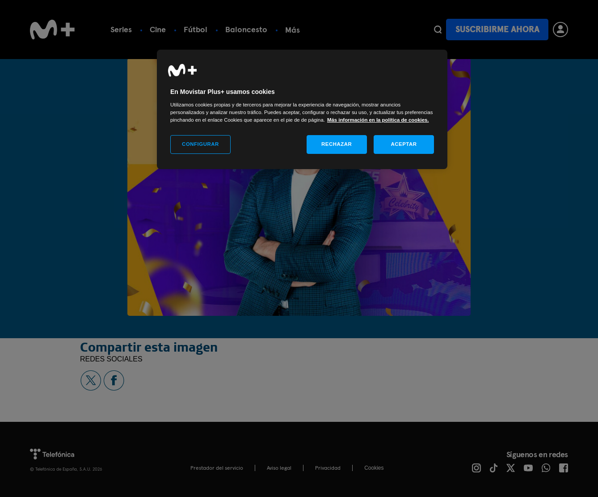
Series (121, 29)
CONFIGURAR (200, 144)
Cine (158, 29)
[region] (302, 109)
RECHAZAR (336, 144)
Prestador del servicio (216, 468)
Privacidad (328, 468)
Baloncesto (246, 29)
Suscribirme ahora (497, 29)
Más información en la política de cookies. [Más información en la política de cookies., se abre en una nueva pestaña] (378, 120)
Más (388, 29)
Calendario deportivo (324, 29)
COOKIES (373, 468)
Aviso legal (279, 468)
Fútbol (195, 29)
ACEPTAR (404, 144)
